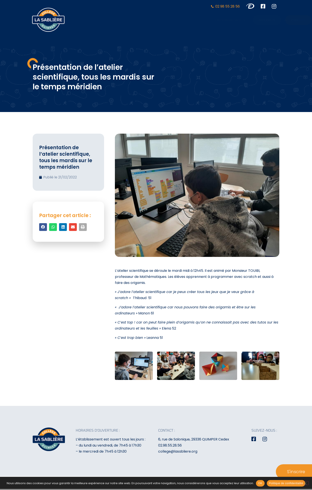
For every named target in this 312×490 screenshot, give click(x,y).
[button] (43, 227)
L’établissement (155, 20)
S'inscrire (296, 472)
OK (260, 483)
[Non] (305, 483)
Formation (189, 20)
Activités (216, 20)
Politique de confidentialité (286, 483)
